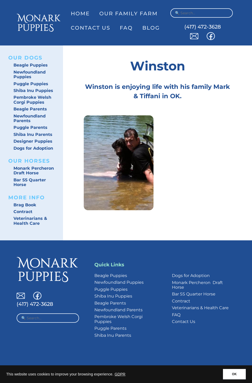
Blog (151, 28)
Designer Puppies (32, 141)
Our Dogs (25, 58)
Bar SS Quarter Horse (29, 182)
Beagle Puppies (30, 65)
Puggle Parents (30, 127)
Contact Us (90, 28)
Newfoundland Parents (29, 118)
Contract (22, 211)
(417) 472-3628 (202, 27)
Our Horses (29, 161)
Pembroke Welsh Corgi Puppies (32, 99)
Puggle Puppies (30, 83)
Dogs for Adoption (33, 148)
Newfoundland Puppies (29, 74)
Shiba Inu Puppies (33, 90)
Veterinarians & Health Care (30, 221)
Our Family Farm (128, 13)
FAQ (126, 28)
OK (234, 374)
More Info (26, 197)
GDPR (120, 374)
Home (80, 13)
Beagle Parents (30, 109)
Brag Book (24, 204)
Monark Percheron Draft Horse (33, 170)
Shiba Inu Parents (32, 134)
